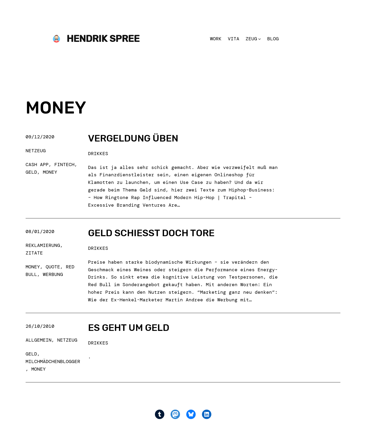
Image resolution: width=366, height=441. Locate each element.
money (50, 172)
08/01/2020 (40, 231)
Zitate (34, 253)
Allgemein (38, 340)
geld (31, 172)
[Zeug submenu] (259, 38)
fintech (64, 164)
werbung (53, 274)
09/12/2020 (40, 137)
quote (53, 267)
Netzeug (36, 151)
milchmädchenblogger (53, 361)
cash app (37, 164)
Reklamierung (43, 245)
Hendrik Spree (103, 38)
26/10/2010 (40, 326)
